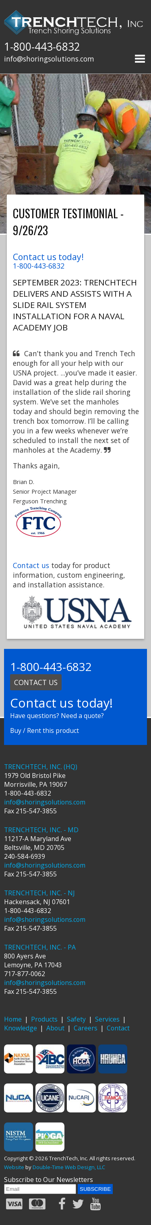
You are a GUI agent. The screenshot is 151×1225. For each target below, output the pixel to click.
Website (14, 1167)
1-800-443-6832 (42, 46)
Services (107, 1019)
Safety (76, 1019)
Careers (85, 1028)
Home (13, 1019)
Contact (118, 1028)
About (55, 1028)
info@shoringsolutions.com (49, 59)
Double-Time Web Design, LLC (69, 1167)
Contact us (31, 565)
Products (44, 1019)
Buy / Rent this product (44, 730)
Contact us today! (48, 257)
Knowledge (20, 1028)
